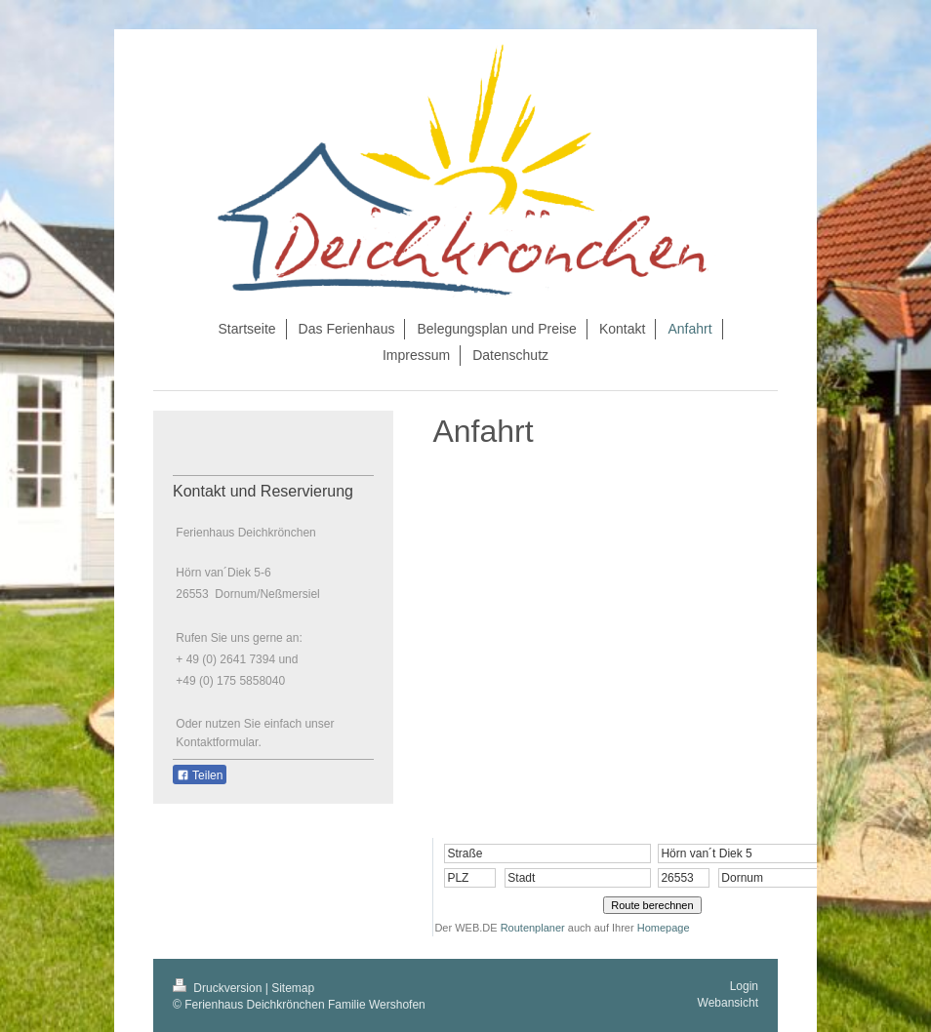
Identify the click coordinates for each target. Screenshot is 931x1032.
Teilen (200, 775)
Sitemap (292, 988)
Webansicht (728, 1003)
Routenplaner (533, 927)
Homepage (663, 927)
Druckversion (219, 988)
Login (744, 986)
